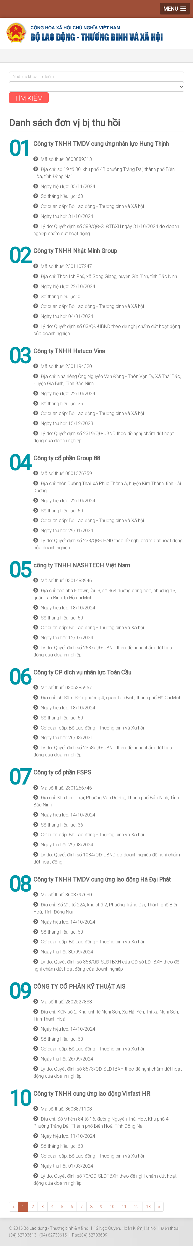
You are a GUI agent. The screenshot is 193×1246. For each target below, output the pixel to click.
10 (112, 1206)
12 (136, 1206)
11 (124, 1206)
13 (148, 1206)
